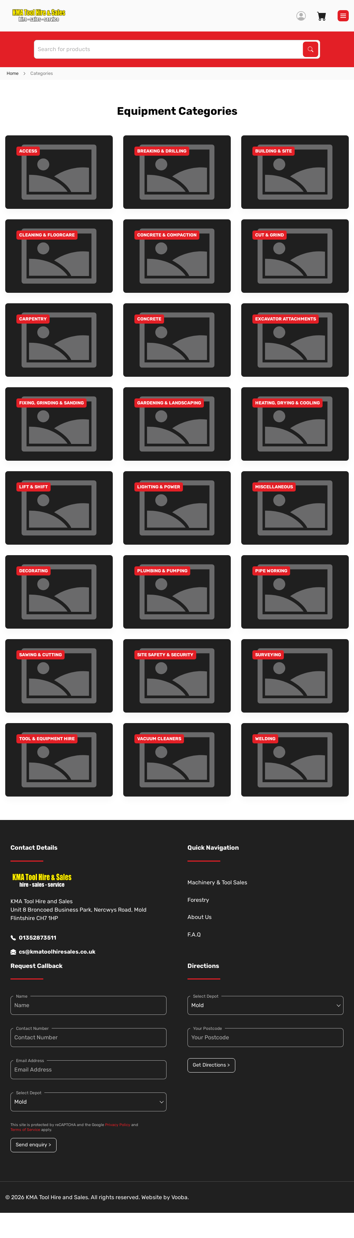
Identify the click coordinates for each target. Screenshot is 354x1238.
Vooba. (180, 1197)
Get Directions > (211, 1065)
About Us (199, 917)
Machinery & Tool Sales (217, 882)
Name (22, 996)
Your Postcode (207, 1028)
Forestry (198, 900)
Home (13, 73)
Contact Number (32, 1028)
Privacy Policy (117, 1125)
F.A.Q (194, 934)
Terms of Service (25, 1129)
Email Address (30, 1060)
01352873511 (33, 938)
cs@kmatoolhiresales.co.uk (52, 952)
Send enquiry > (33, 1145)
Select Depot (29, 1092)
